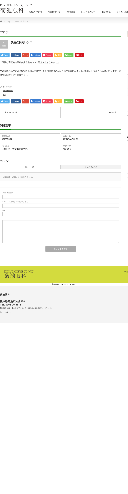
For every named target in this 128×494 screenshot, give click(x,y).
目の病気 (106, 12)
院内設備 (71, 12)
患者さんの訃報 (11, 112)
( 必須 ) (7, 193)
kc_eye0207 (8, 87)
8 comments (8, 91)
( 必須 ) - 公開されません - (15, 201)
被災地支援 (7, 139)
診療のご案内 (35, 12)
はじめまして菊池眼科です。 (15, 149)
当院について (54, 12)
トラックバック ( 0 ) (90, 167)
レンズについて (88, 12)
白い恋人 (112, 112)
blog (4, 95)
